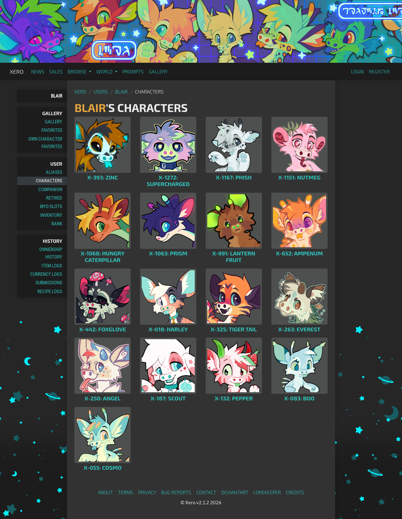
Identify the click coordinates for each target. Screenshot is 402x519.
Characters (49, 181)
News (37, 71)
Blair (56, 96)
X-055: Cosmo (103, 467)
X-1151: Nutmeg (299, 177)
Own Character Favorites (45, 142)
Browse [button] (77, 71)
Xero (17, 71)
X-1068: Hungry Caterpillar (102, 257)
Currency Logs (46, 274)
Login (357, 71)
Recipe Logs (49, 291)
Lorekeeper (267, 492)
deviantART (234, 492)
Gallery (158, 71)
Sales (56, 71)
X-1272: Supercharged (168, 181)
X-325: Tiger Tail (234, 329)
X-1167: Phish (234, 177)
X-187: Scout (168, 398)
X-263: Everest (299, 329)
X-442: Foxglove (102, 329)
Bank (57, 224)
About (105, 492)
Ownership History (50, 253)
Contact (206, 492)
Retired (54, 198)
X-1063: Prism (168, 253)
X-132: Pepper (234, 398)
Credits (295, 492)
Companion (50, 189)
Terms (125, 492)
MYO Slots (51, 206)
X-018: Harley (168, 329)
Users (101, 91)
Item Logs (51, 266)
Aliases (54, 172)
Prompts (133, 71)
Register (379, 71)
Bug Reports (176, 492)
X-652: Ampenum (299, 253)
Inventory (51, 215)
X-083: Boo (299, 398)
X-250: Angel (102, 398)
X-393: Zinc (102, 177)
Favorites (51, 130)
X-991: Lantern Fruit (233, 257)
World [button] (105, 71)
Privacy (147, 492)
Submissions (48, 283)
